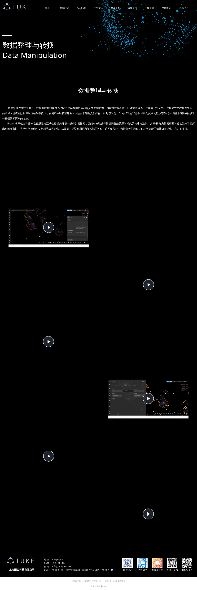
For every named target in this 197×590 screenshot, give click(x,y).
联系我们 (183, 8)
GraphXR (81, 8)
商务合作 (132, 8)
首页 (47, 8)
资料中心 (166, 8)
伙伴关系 (149, 8)
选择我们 (64, 8)
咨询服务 (115, 8)
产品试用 (98, 8)
